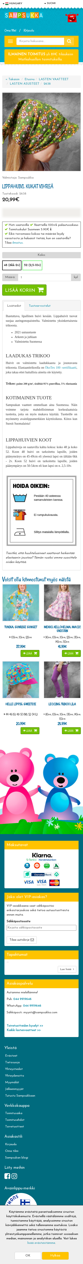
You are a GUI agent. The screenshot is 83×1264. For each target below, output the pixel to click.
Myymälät (12, 1082)
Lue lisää (67, 969)
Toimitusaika (13, 1113)
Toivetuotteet (14, 1126)
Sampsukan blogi (16, 1157)
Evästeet (11, 1055)
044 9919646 (22, 999)
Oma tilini (10, 30)
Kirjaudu (29, 30)
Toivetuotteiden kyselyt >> (25, 1025)
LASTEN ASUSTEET (24, 83)
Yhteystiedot (14, 1069)
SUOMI (50, 3)
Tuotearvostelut (40, 306)
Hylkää (55, 1255)
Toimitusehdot (15, 1120)
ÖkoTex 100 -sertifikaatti (60, 367)
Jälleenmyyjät (14, 1089)
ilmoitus (17, 242)
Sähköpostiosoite (18, 921)
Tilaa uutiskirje (19, 940)
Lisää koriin (20, 290)
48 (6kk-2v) (12, 265)
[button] (50, 229)
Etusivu (30, 79)
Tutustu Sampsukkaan (20, 1095)
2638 (47, 83)
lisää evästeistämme (41, 1243)
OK (27, 1255)
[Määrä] (44, 277)
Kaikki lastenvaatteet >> (24, 1030)
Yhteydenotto (14, 1075)
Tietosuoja (12, 1062)
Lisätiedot (14, 306)
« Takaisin (12, 79)
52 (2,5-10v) (32, 265)
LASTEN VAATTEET (54, 79)
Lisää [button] (28, 653)
